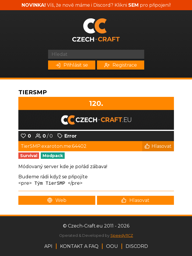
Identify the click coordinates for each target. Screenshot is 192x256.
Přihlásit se (71, 65)
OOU (112, 246)
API (48, 246)
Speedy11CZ (121, 235)
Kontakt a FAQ (79, 246)
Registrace (120, 65)
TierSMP (32, 92)
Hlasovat (158, 146)
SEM (133, 5)
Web (56, 201)
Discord (137, 246)
